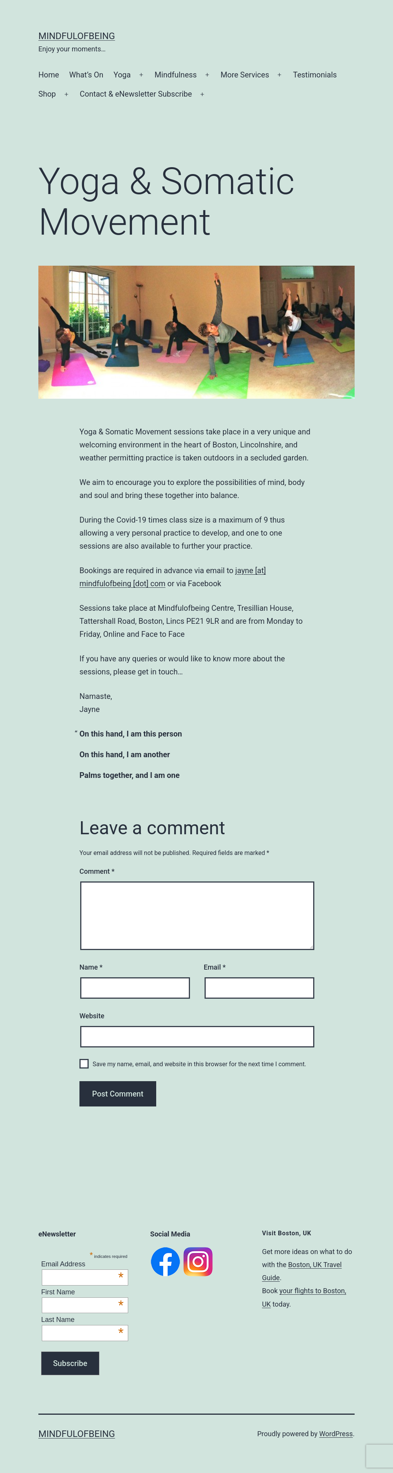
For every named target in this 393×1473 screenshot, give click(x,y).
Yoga (122, 74)
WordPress (336, 1434)
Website (91, 1016)
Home (48, 74)
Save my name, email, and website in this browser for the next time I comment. (199, 1064)
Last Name (82, 1320)
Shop (47, 94)
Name (90, 967)
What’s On (86, 74)
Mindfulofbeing (76, 36)
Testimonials (315, 74)
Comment (96, 871)
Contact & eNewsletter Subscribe (136, 94)
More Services (245, 74)
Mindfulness (176, 74)
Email (215, 967)
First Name (82, 1292)
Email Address (82, 1264)
